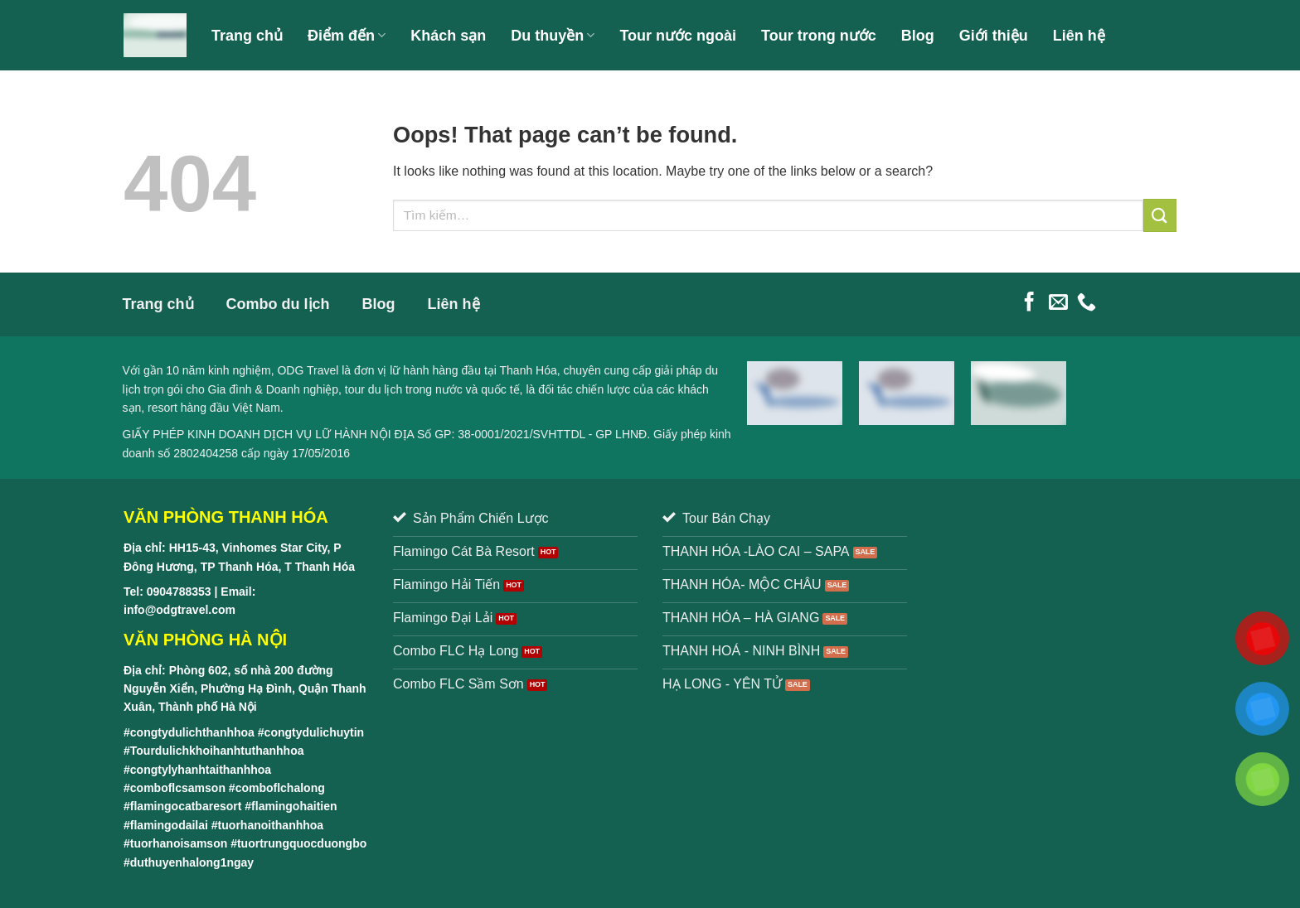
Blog (917, 35)
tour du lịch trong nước (404, 389)
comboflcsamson (178, 787)
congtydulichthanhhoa (192, 732)
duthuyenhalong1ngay (192, 862)
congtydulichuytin (314, 732)
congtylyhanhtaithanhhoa (200, 769)
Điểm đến (347, 35)
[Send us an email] (1058, 303)
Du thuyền (552, 35)
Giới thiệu (993, 35)
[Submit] (1159, 215)
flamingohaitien (294, 806)
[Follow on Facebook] (1029, 303)
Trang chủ (247, 35)
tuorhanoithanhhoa (271, 825)
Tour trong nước (818, 35)
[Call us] (1086, 303)
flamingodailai (169, 825)
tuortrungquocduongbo (301, 843)
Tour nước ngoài (677, 35)
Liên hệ (1079, 35)
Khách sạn (448, 35)
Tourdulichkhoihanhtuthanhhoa (217, 750)
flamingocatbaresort (186, 806)
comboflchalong (280, 787)
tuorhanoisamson (178, 843)
